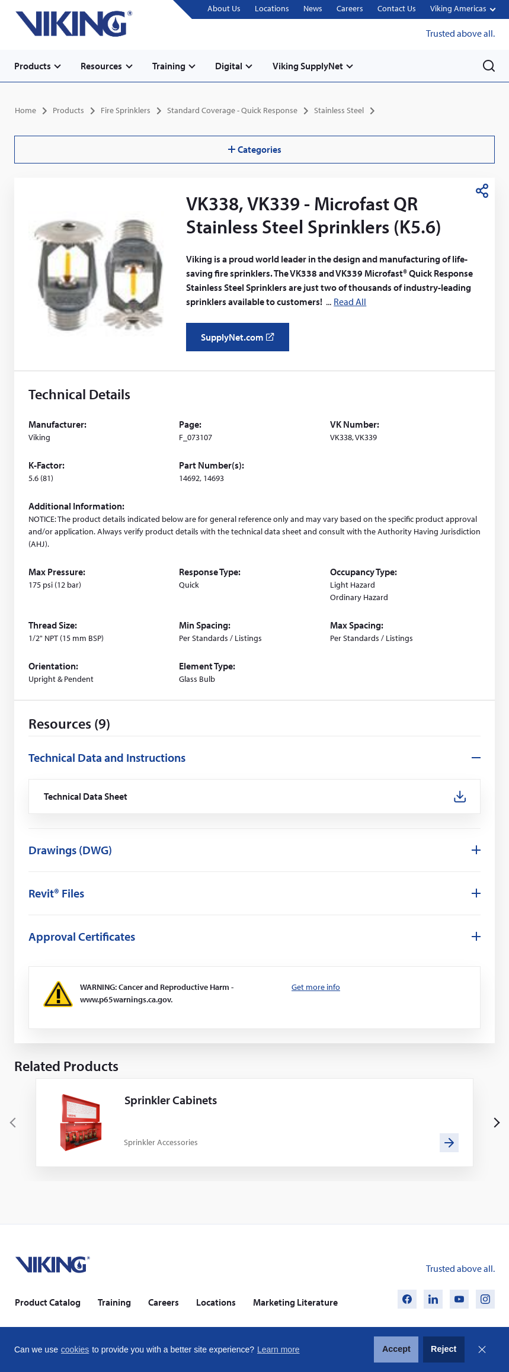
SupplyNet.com (241, 341)
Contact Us (396, 9)
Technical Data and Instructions (106, 756)
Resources (102, 66)
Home (25, 110)
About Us (224, 9)
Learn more (278, 1349)
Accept (396, 1349)
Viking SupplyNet (309, 66)
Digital (230, 66)
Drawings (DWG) (70, 849)
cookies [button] (75, 1349)
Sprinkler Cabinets (170, 1099)
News (312, 9)
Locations (272, 9)
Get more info (316, 987)
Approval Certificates (81, 936)
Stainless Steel (339, 110)
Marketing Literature (295, 1302)
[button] (462, 10)
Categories (254, 149)
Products (32, 66)
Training (169, 66)
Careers (350, 9)
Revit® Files (56, 893)
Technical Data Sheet (86, 796)
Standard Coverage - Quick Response (232, 110)
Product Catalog (48, 1302)
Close (482, 1349)
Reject (443, 1349)
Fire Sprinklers (126, 110)
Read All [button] (350, 301)
